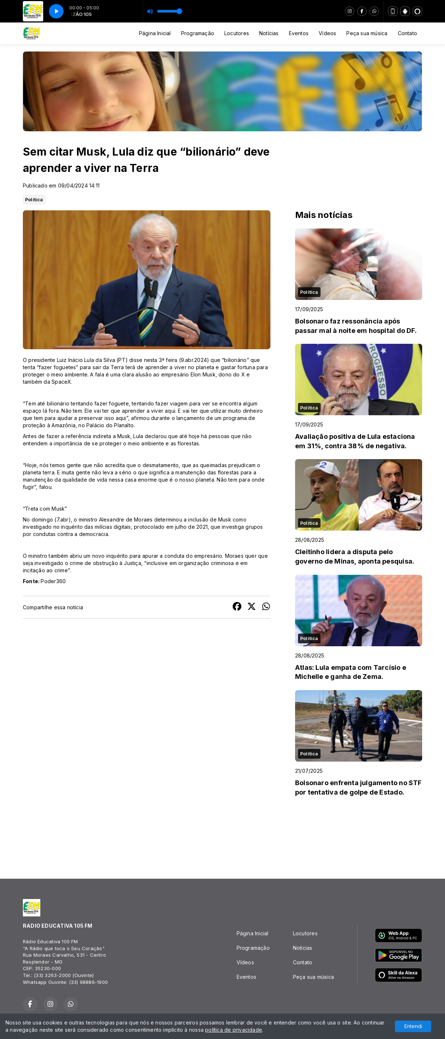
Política (34, 199)
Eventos (299, 33)
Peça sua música (366, 33)
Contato (407, 33)
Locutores (236, 33)
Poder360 (53, 581)
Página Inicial (155, 33)
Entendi (413, 1026)
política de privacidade (233, 1030)
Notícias (269, 33)
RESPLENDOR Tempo (222, 835)
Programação (197, 33)
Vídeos (327, 33)
